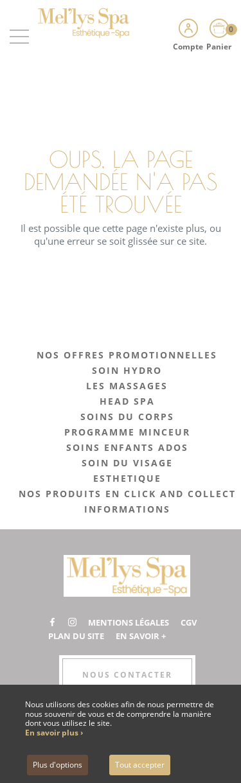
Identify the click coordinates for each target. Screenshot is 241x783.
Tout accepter (140, 764)
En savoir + (141, 636)
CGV (189, 622)
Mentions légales (128, 622)
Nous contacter (127, 674)
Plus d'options (57, 764)
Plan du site (76, 636)
